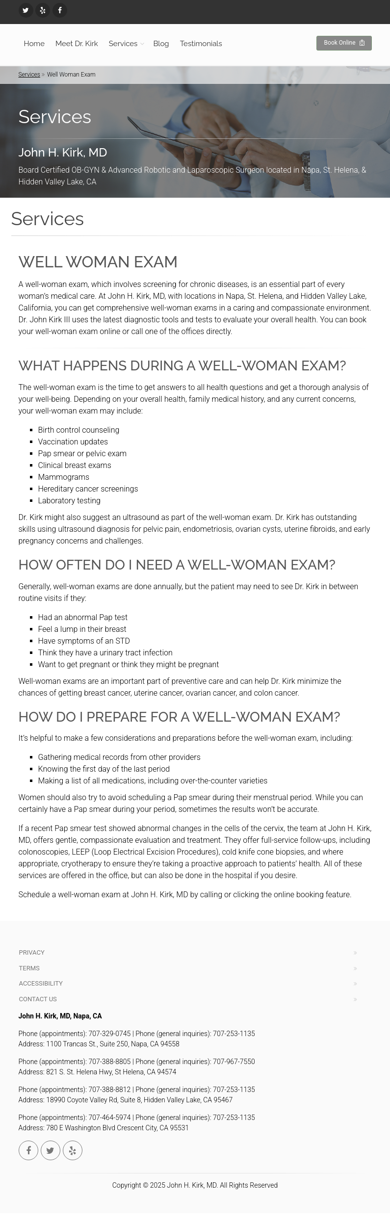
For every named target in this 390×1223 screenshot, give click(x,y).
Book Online (344, 42)
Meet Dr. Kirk (76, 43)
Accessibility (41, 983)
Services (123, 43)
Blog (161, 43)
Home (34, 43)
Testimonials (201, 43)
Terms (29, 968)
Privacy (32, 952)
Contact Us (38, 999)
